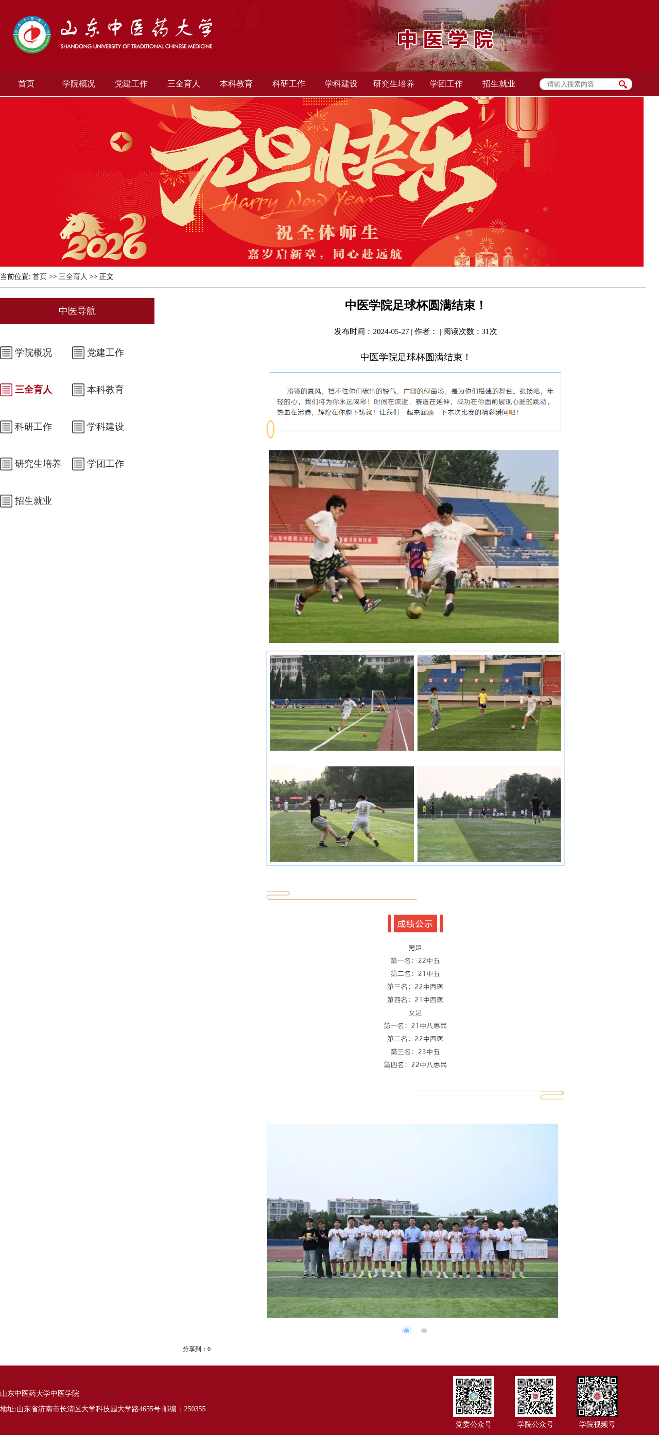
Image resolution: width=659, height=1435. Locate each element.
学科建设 (105, 427)
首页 (39, 277)
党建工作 (105, 352)
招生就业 (33, 501)
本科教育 (105, 389)
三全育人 (73, 277)
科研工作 (33, 427)
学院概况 (33, 352)
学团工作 (105, 464)
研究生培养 (38, 464)
